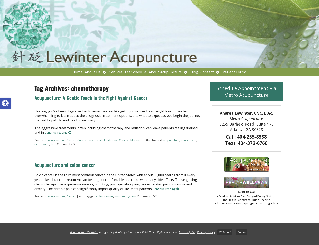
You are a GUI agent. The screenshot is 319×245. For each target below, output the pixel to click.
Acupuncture (56, 140)
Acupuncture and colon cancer (64, 164)
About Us (93, 72)
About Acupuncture (165, 72)
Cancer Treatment (89, 140)
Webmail (225, 232)
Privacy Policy (206, 232)
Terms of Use (187, 232)
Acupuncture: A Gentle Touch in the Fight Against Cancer (90, 97)
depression (41, 144)
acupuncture (171, 140)
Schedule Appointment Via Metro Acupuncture (246, 91)
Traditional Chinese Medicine (123, 140)
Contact (207, 72)
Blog (194, 72)
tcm (53, 144)
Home (77, 72)
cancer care (188, 140)
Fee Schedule (135, 72)
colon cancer (104, 196)
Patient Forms (235, 72)
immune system (125, 196)
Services (115, 72)
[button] (5, 103)
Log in (242, 232)
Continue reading (58, 132)
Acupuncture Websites (84, 232)
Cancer (71, 140)
